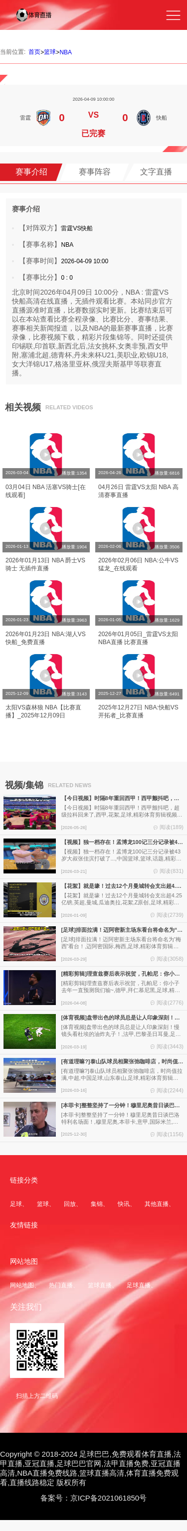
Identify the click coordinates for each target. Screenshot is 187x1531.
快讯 (124, 1203)
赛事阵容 (95, 172)
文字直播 (156, 172)
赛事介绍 (31, 172)
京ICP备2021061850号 (108, 1498)
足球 (16, 1203)
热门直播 (61, 1285)
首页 (34, 51)
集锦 (97, 1203)
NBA (65, 52)
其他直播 (157, 1203)
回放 (70, 1203)
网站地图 (22, 1285)
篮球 (50, 51)
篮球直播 (100, 1285)
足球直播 (139, 1285)
